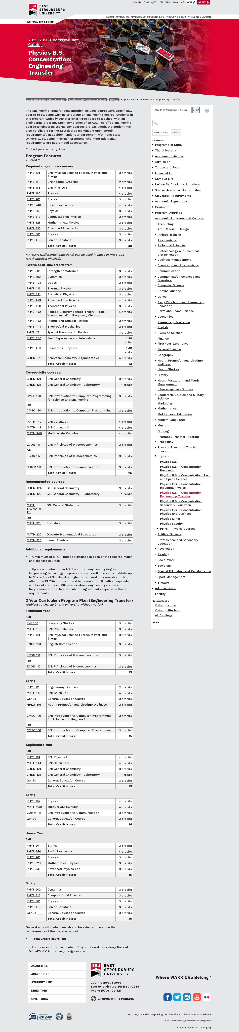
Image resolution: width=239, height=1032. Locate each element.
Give (190, 2)
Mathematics (167, 408)
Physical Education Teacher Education (178, 449)
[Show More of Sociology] (156, 565)
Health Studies (168, 369)
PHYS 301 (33, 271)
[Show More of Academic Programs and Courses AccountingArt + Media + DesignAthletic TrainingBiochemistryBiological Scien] (153, 218)
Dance (162, 296)
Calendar (137, 2)
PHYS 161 (33, 187)
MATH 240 (34, 433)
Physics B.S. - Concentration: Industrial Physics (181, 485)
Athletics (194, 16)
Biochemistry (167, 240)
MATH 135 (34, 629)
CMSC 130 (34, 410)
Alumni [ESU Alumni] (206, 16)
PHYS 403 (34, 282)
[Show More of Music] (156, 425)
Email (146, 2)
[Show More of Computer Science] (156, 285)
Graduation (163, 207)
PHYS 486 (34, 338)
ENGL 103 (34, 644)
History (163, 375)
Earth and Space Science (176, 311)
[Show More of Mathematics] (156, 408)
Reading (163, 554)
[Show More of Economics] (156, 316)
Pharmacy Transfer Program (178, 436)
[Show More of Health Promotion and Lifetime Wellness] (156, 360)
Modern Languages (172, 419)
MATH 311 (34, 523)
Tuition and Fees (167, 167)
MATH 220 (34, 534)
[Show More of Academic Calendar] (153, 156)
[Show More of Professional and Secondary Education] (156, 540)
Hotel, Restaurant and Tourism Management (180, 382)
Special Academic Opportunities (178, 190)
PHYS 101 (33, 172)
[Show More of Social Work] (156, 560)
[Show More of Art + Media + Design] (156, 229)
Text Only (133, 1014)
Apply (202, 2)
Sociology (165, 565)
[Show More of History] (156, 375)
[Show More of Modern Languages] (156, 419)
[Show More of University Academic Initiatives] (153, 184)
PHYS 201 (33, 199)
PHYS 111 (33, 181)
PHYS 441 (34, 326)
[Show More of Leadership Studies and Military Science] (156, 394)
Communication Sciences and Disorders (179, 278)
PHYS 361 (33, 234)
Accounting (166, 224)
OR (29, 405)
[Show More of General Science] (156, 349)
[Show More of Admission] (153, 161)
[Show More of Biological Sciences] (156, 245)
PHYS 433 (34, 320)
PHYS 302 (34, 276)
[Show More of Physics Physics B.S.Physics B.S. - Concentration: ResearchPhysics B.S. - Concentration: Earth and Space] (156, 456)
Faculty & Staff (176, 16)
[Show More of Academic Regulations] (153, 201)
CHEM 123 (34, 384)
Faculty (160, 594)
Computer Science (171, 285)
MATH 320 (34, 540)
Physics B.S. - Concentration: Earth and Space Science (185, 477)
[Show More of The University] (153, 150)
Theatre (163, 582)
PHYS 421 (33, 294)
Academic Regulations (171, 201)
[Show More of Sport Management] (156, 577)
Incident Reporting (152, 1014)
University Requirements (173, 195)
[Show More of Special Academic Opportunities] (153, 190)
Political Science (169, 534)
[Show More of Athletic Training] (156, 234)
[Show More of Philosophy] (156, 441)
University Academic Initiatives (177, 184)
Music (162, 425)
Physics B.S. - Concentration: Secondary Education (181, 503)
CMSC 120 (34, 396)
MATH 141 (34, 427)
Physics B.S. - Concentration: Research (181, 468)
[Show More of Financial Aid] (153, 173)
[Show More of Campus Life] (153, 178)
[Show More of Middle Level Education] (156, 414)
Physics (114, 99)
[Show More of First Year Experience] (156, 343)
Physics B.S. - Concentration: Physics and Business (181, 511)
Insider (176, 2)
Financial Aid (164, 173)
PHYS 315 (33, 216)
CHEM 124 (34, 488)
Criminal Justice (169, 291)
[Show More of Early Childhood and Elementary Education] (156, 302)
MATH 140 (34, 421)
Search (175, 132)
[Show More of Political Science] (156, 534)
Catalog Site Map (167, 610)
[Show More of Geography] (156, 355)
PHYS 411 (33, 288)
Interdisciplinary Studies (175, 389)
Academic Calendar (169, 156)
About (110, 16)
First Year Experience (173, 343)
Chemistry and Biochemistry (178, 265)
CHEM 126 (34, 494)
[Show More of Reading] (156, 554)
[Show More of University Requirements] (153, 195)
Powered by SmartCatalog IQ (194, 1027)
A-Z (182, 2)
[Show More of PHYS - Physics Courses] (158, 528)
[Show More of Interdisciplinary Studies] (156, 389)
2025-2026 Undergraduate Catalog (45, 99)
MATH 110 (31, 507)
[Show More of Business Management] (156, 259)
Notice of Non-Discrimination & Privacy (188, 1014)
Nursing (163, 431)
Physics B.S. (169, 461)
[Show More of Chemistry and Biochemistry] (156, 265)
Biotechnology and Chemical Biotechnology (178, 252)
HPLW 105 (34, 704)
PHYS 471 (33, 332)
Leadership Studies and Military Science (181, 396)
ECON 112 (33, 456)
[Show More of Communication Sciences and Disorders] (156, 276)
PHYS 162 (33, 193)
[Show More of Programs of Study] (153, 144)
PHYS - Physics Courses (178, 528)
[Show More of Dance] (156, 296)
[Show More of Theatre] (156, 582)
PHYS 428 (34, 306)
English (163, 327)
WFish (168, 2)
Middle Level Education (175, 414)
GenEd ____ (35, 698)
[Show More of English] (156, 327)
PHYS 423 (34, 300)
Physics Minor (170, 518)
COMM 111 (34, 467)
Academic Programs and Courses (87, 99)
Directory (39, 990)
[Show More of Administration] (153, 588)
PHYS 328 (34, 222)
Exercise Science (170, 333)
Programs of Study (168, 144)
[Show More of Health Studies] (156, 369)
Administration (165, 588)
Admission (162, 161)
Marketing (165, 403)
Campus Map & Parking (115, 998)
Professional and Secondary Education (178, 541)
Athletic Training (169, 234)
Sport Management (171, 577)
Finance (163, 338)
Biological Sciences (172, 245)
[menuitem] (109, 16)
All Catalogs (163, 615)
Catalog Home (165, 605)
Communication (169, 271)
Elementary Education (174, 322)
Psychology (166, 548)
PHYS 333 (33, 228)
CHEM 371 (34, 358)
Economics (165, 316)
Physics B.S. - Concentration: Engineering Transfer (181, 494)
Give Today (39, 999)
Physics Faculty (171, 523)
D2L (161, 2)
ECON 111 (33, 444)
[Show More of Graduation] (153, 207)
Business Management (174, 259)
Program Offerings (168, 212)
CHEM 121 (34, 379)
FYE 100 (32, 623)
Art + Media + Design (173, 229)
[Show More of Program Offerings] (153, 212)
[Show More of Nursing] (156, 431)
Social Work (166, 560)
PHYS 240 (34, 205)
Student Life (155, 16)
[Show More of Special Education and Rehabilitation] (156, 571)
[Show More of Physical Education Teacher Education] (156, 447)
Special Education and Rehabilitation (184, 571)
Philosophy (165, 441)
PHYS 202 (34, 889)
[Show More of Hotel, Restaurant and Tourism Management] (156, 380)
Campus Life (164, 178)
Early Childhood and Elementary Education (181, 304)
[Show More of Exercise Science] (156, 333)
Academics (122, 16)
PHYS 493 (34, 348)
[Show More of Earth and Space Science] (156, 311)
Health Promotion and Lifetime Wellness (180, 362)
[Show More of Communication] (156, 271)
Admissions (138, 16)
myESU (154, 2)
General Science (169, 349)
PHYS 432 (34, 311)
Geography (165, 355)
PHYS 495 (34, 240)
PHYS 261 (33, 211)
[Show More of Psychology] (156, 548)
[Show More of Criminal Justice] (156, 291)
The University (165, 150)
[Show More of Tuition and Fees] (153, 167)
